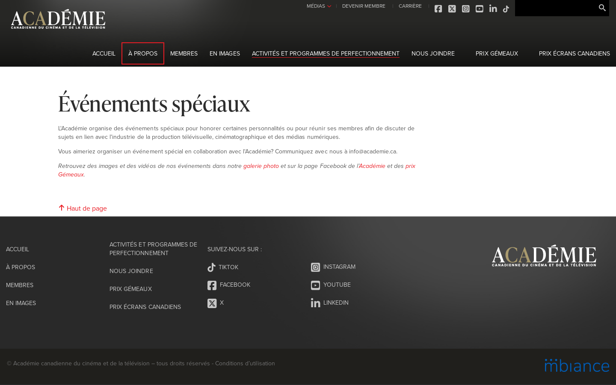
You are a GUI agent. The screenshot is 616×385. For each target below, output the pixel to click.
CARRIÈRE (410, 5)
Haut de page (82, 208)
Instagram (466, 9)
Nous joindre (433, 53)
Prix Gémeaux (497, 53)
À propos (142, 53)
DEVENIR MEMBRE (363, 5)
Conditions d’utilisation (245, 363)
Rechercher (602, 8)
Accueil (104, 53)
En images (225, 53)
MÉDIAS (316, 5)
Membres (184, 53)
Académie (372, 166)
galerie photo (261, 166)
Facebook (439, 9)
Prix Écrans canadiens (574, 53)
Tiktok (506, 9)
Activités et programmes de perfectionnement (326, 53)
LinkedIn (493, 9)
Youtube (480, 9)
